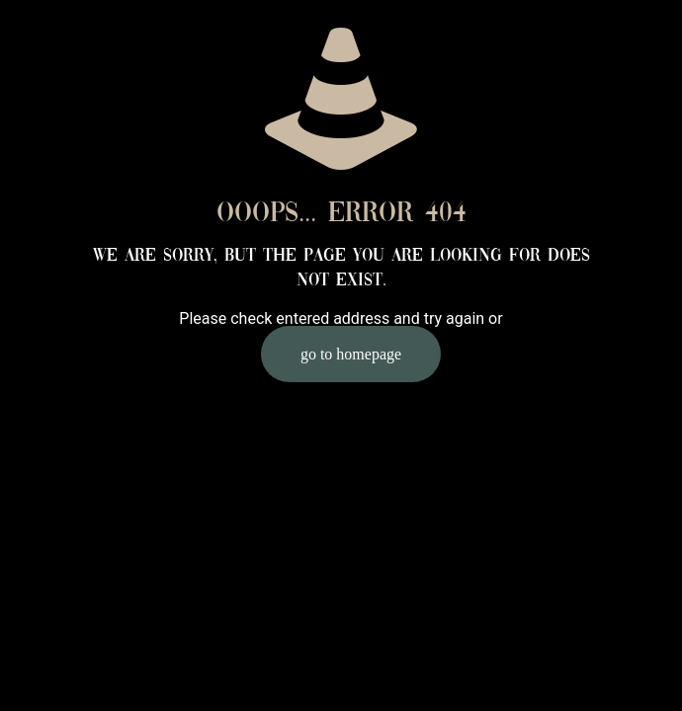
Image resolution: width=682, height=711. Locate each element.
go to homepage (350, 354)
